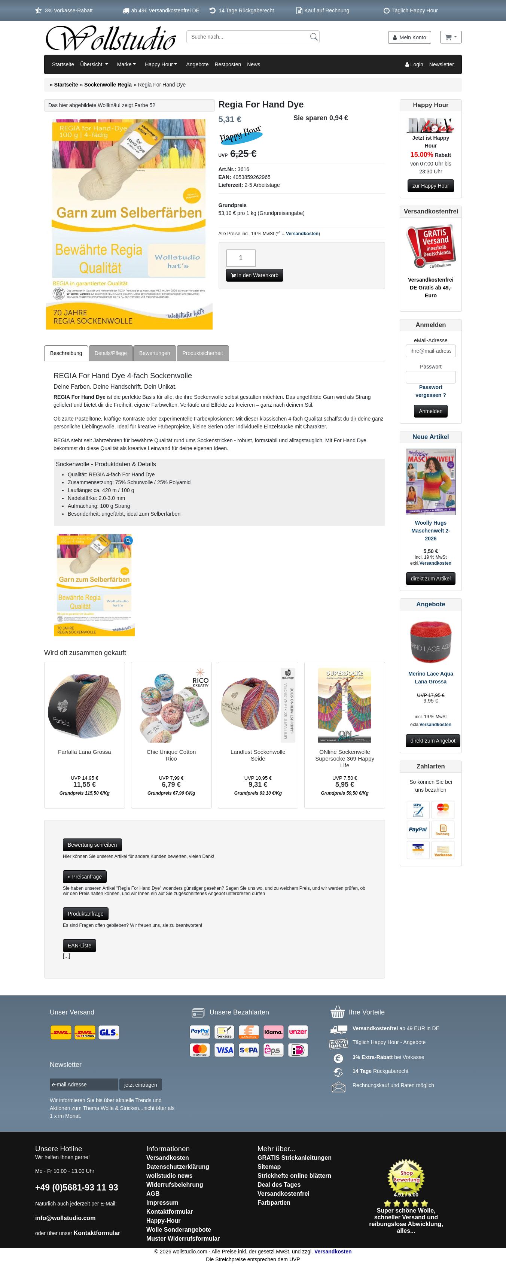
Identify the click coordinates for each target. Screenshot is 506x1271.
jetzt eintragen (140, 1085)
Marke (124, 64)
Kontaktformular (97, 1233)
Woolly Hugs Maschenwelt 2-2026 (430, 531)
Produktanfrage (86, 914)
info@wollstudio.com (65, 1218)
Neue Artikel (430, 436)
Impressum (162, 1202)
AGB (153, 1193)
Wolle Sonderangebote (178, 1229)
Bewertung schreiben (92, 845)
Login (414, 64)
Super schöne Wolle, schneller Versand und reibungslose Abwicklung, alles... (406, 1220)
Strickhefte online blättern (294, 1176)
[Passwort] (431, 377)
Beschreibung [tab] (66, 353)
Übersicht (92, 64)
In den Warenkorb (255, 275)
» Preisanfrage (85, 877)
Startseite (63, 64)
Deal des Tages (279, 1184)
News (253, 64)
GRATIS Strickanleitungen (294, 1158)
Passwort (431, 367)
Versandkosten (302, 233)
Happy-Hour (163, 1220)
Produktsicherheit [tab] (203, 353)
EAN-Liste (79, 946)
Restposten (227, 64)
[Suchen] (314, 36)
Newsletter (441, 64)
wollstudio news (169, 1176)
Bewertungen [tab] (154, 353)
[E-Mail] (431, 351)
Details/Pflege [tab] (111, 353)
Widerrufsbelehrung (174, 1184)
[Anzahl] (241, 258)
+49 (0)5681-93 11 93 (76, 1187)
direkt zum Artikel (431, 579)
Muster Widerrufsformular (183, 1238)
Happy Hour (159, 64)
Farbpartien (273, 1202)
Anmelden (430, 411)
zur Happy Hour (430, 186)
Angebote (197, 64)
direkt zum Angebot (433, 741)
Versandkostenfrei (283, 1193)
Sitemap (269, 1167)
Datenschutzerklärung (177, 1167)
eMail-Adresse (430, 340)
